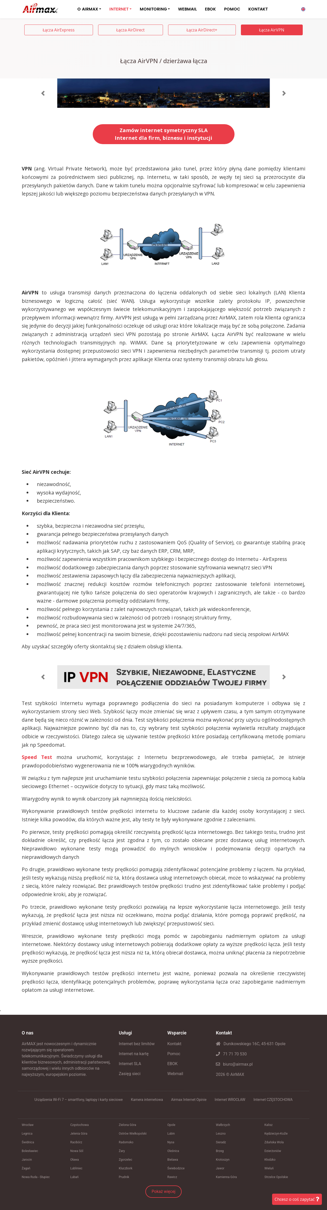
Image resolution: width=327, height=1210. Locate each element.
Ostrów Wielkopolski (133, 1133)
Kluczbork (125, 1168)
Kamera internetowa (147, 1100)
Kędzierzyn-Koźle (276, 1133)
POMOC (232, 9)
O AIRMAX (87, 9)
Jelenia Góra (78, 1133)
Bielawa (172, 1159)
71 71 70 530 (231, 1054)
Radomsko (126, 1142)
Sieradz (221, 1142)
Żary (122, 1151)
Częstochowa (79, 1125)
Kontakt (174, 1043)
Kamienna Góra (226, 1177)
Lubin (171, 1133)
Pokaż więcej (164, 1191)
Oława (74, 1159)
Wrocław (27, 1125)
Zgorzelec (125, 1159)
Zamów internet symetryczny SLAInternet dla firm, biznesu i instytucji (163, 134)
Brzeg (220, 1151)
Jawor (220, 1168)
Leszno (221, 1133)
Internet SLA (130, 1063)
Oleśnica (173, 1151)
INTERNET (119, 9)
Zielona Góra (127, 1125)
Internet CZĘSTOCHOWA (273, 1100)
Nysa (170, 1142)
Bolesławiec (30, 1151)
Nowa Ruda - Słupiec (36, 1177)
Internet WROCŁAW (230, 1100)
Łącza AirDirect (130, 30)
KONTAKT (258, 9)
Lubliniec (76, 1168)
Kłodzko (269, 1159)
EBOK (210, 9)
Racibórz (76, 1142)
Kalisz (268, 1125)
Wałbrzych (223, 1125)
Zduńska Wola (274, 1142)
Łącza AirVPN (271, 30)
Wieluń (269, 1168)
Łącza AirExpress (59, 30)
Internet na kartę (134, 1053)
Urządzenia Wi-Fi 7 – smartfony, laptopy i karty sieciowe (78, 1100)
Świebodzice (175, 1168)
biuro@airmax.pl (234, 1064)
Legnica (27, 1133)
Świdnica (28, 1142)
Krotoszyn (222, 1159)
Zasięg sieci (130, 1073)
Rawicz (172, 1177)
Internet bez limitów (137, 1043)
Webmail (175, 1073)
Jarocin (27, 1159)
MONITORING (153, 9)
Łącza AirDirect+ (201, 30)
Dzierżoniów (272, 1151)
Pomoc (173, 1053)
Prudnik (124, 1177)
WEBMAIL (187, 9)
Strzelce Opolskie (276, 1177)
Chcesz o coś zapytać (297, 1199)
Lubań (74, 1177)
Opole (171, 1125)
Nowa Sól (76, 1151)
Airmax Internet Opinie (189, 1100)
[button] (43, 93)
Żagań (26, 1168)
